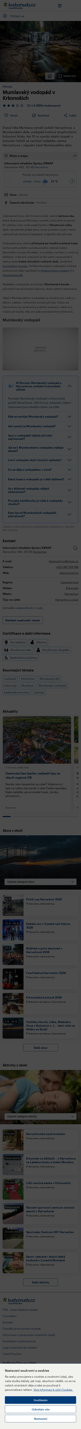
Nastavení (40, 1418)
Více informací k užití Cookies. (53, 1389)
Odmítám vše (40, 1409)
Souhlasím (41, 1400)
